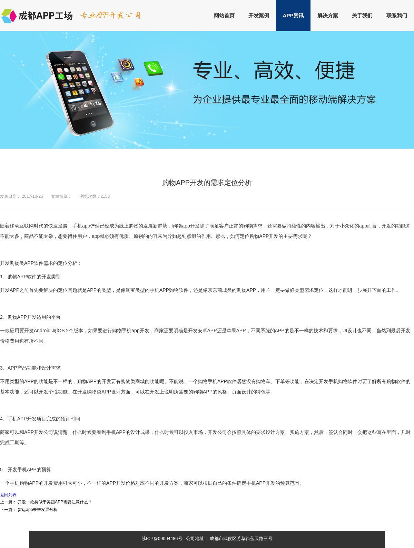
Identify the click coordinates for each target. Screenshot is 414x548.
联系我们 (396, 15)
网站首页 (224, 15)
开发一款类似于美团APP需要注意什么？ (55, 502)
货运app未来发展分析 (38, 509)
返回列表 (8, 494)
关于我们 (362, 15)
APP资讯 (293, 15)
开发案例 (258, 15)
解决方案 (327, 15)
